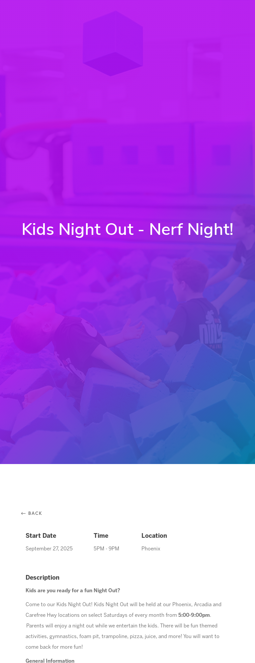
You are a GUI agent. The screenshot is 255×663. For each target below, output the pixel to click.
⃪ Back (34, 513)
